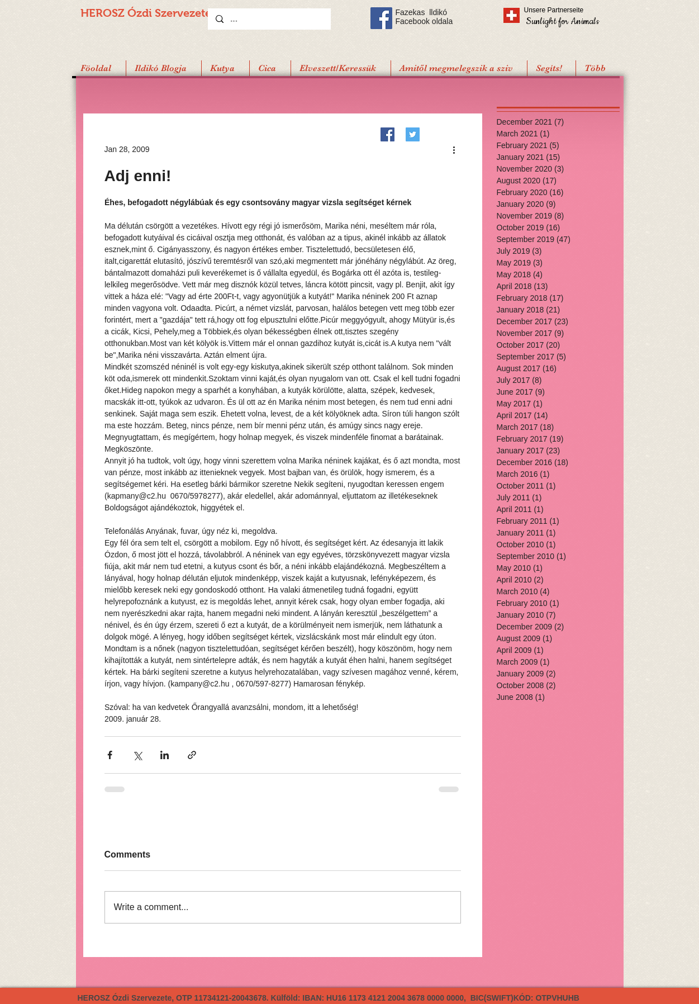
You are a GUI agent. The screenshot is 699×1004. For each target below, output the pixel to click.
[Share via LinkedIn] (164, 755)
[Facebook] (387, 134)
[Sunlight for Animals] (562, 21)
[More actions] (454, 149)
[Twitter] (413, 134)
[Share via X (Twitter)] (137, 755)
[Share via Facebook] (109, 755)
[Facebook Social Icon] (381, 18)
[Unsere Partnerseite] (569, 10)
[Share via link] (192, 755)
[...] (268, 19)
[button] (551, 68)
